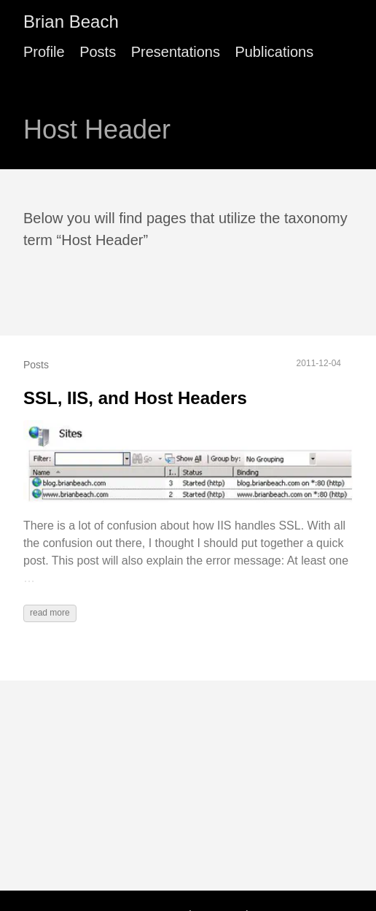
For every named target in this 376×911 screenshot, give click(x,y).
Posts (97, 52)
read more (50, 613)
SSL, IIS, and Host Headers (135, 398)
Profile (44, 52)
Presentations (175, 52)
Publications (274, 52)
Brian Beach (71, 21)
